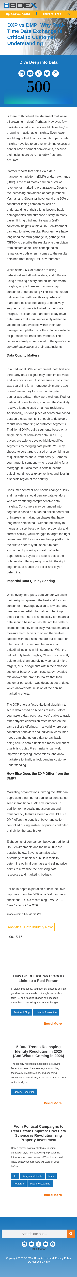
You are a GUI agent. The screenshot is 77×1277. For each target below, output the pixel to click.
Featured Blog (22, 1012)
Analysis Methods (32, 1176)
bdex (51, 1176)
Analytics (14, 927)
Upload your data (18, 14)
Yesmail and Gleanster (22, 198)
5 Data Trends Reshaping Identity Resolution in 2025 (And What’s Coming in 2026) (38, 1051)
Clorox (47, 655)
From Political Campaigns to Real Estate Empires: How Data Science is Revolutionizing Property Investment (38, 1133)
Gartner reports (17, 171)
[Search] (71, 1234)
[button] (71, 5)
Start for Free (52, 14)
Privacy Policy (63, 1258)
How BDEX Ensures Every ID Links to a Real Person (38, 978)
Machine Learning (40, 1183)
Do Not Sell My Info (39, 1261)
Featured (19, 1183)
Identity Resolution (46, 1012)
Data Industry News (39, 927)
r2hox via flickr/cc (31, 914)
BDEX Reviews (38, 1249)
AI (15, 1176)
